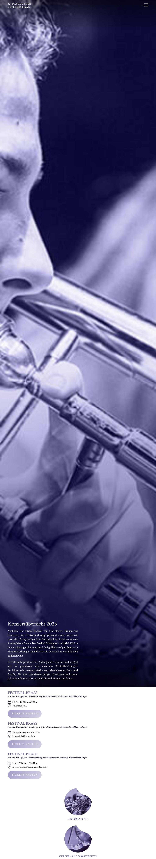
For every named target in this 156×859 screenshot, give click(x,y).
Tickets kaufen (25, 713)
